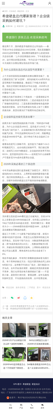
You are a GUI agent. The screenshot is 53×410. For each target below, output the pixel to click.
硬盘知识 (36, 384)
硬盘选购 (10, 287)
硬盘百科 (20, 11)
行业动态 (12, 11)
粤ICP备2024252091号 (28, 397)
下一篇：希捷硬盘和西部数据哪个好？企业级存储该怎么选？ (26, 308)
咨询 (42, 406)
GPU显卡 (17, 384)
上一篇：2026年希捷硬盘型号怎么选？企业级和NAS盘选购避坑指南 (26, 306)
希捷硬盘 (27, 384)
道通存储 (7, 26)
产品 (21, 406)
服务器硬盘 (21, 287)
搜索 (10, 406)
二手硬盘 (31, 287)
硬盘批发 (46, 287)
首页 (5, 11)
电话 (31, 406)
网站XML (42, 397)
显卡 (39, 287)
